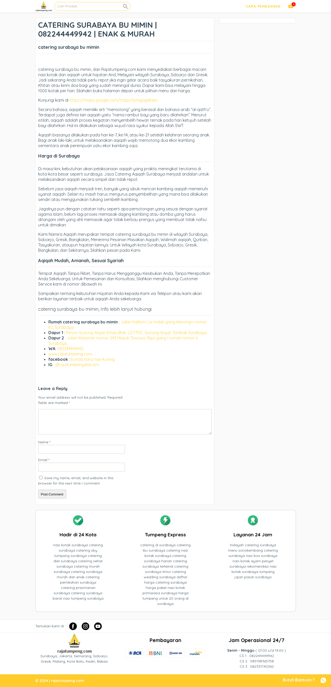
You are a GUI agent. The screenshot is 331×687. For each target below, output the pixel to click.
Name (44, 442)
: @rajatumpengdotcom (76, 364)
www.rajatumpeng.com (70, 353)
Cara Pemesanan (263, 6)
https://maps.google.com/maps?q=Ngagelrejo (113, 100)
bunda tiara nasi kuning (93, 359)
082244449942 (70, 348)
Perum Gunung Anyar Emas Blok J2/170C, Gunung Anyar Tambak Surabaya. (137, 332)
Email (43, 460)
